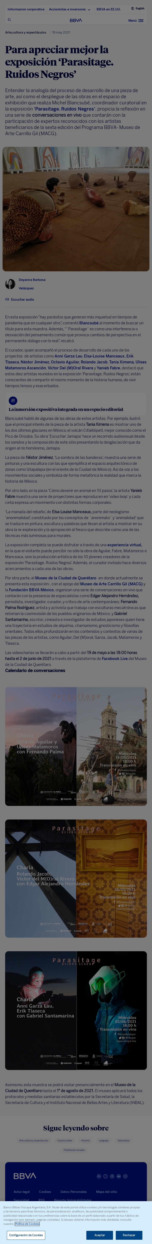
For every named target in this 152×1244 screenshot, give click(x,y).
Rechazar (129, 1235)
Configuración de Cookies (26, 1235)
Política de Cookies (27, 1224)
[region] (76, 1222)
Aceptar (99, 1235)
